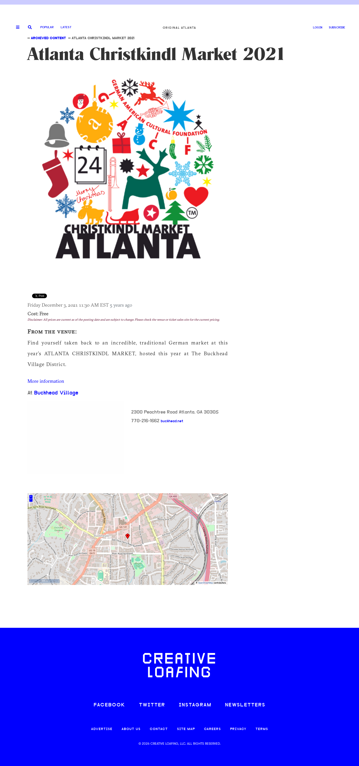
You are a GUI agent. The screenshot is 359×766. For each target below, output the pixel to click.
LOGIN (317, 27)
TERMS (262, 729)
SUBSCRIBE (337, 27)
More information (45, 381)
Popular (47, 27)
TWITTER (152, 705)
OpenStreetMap (205, 583)
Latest (66, 27)
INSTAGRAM (195, 705)
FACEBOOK (109, 705)
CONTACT (159, 729)
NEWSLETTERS (245, 705)
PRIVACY (238, 729)
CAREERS (212, 729)
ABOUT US (131, 729)
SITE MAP (186, 729)
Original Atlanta (179, 27)
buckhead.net (172, 421)
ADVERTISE (101, 729)
